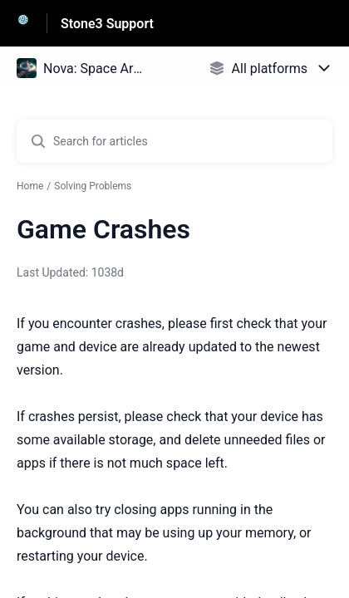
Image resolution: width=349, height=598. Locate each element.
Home (30, 186)
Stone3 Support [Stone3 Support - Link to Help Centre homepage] (107, 24)
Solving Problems (92, 186)
